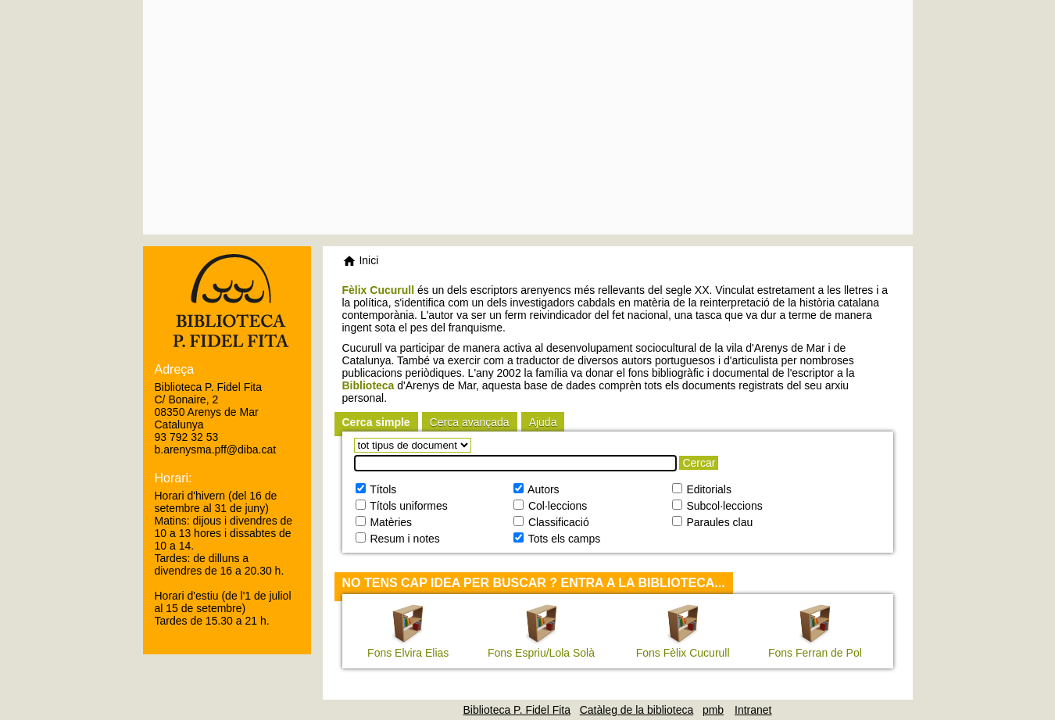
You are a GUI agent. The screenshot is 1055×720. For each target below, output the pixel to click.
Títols (382, 489)
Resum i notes (403, 538)
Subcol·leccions (723, 506)
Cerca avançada (470, 422)
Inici (360, 260)
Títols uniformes (407, 506)
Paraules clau (718, 522)
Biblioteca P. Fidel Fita (516, 710)
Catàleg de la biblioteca (637, 710)
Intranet (753, 710)
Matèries (390, 522)
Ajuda (543, 422)
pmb (713, 710)
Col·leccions (556, 506)
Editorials (707, 489)
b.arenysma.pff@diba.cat (216, 449)
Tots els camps (562, 538)
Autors (542, 489)
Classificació (557, 522)
